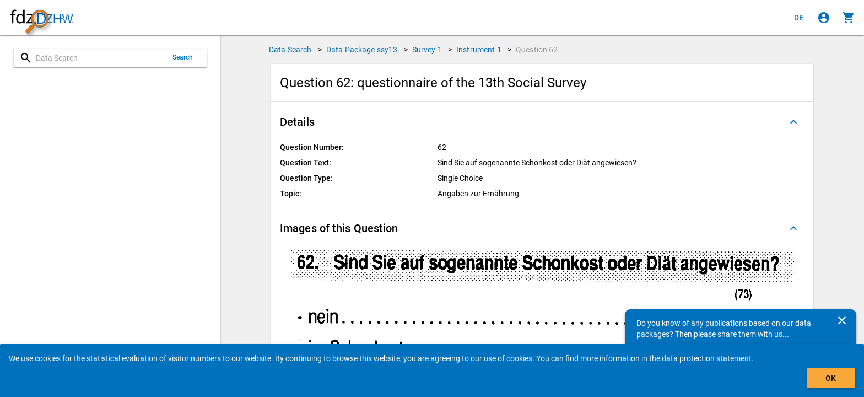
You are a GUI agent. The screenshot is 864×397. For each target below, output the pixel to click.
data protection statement (707, 358)
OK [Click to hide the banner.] (830, 378)
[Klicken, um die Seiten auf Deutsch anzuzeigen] (799, 18)
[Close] (842, 320)
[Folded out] (793, 122)
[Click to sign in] (824, 18)
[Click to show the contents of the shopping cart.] (849, 18)
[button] (542, 122)
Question (537, 49)
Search (182, 57)
